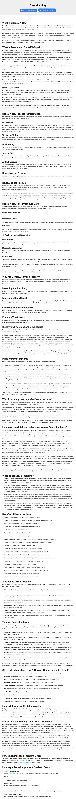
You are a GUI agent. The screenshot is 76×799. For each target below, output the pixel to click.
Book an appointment (25, 762)
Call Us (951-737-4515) (47, 10)
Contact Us (14, 773)
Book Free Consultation (28, 10)
